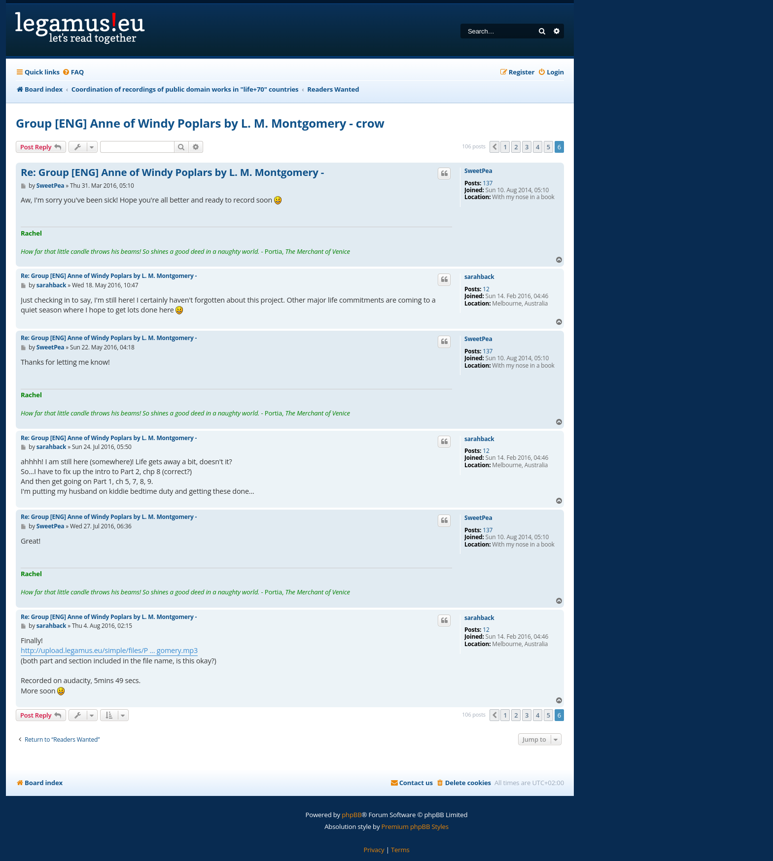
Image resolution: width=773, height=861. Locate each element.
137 (487, 183)
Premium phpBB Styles (415, 826)
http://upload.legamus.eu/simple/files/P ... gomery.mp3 (109, 650)
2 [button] (516, 146)
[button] (494, 147)
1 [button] (505, 146)
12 (486, 289)
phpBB (351, 814)
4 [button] (537, 146)
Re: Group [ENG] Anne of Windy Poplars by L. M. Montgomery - (172, 172)
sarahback (479, 277)
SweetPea (478, 171)
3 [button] (526, 146)
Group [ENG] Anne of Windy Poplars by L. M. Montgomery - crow (200, 123)
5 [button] (548, 146)
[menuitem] (73, 72)
